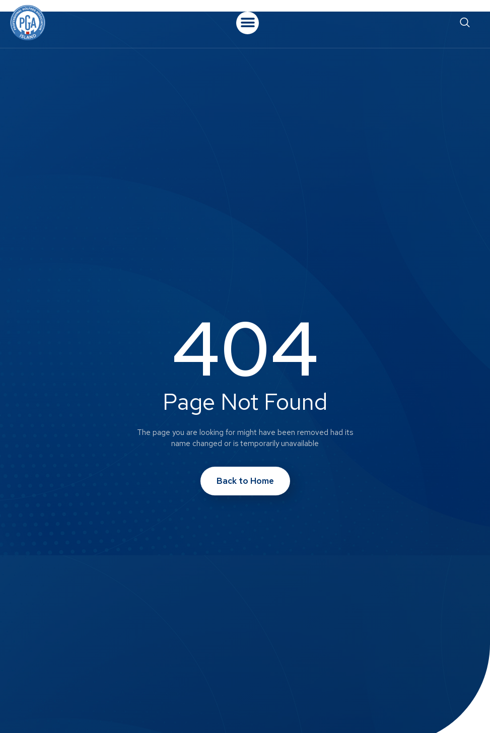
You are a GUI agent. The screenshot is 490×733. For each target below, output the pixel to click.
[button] (247, 23)
